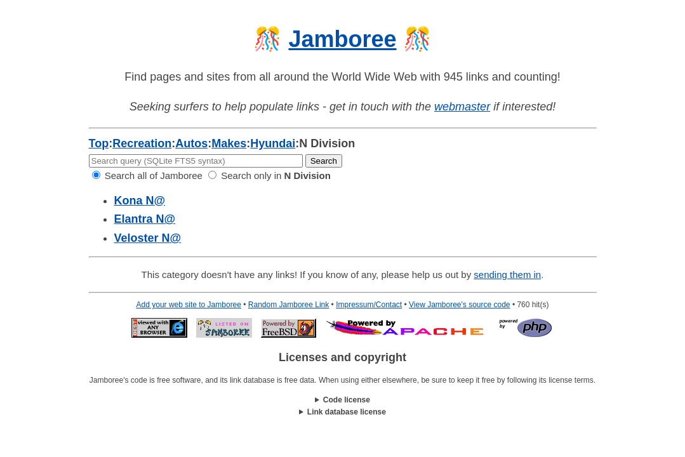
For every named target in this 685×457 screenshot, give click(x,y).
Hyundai (272, 143)
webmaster (462, 106)
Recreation (141, 143)
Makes (228, 143)
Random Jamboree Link (288, 304)
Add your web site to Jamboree (188, 304)
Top (99, 143)
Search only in (269, 175)
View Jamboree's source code (459, 304)
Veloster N (148, 238)
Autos (191, 143)
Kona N (140, 200)
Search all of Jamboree (147, 175)
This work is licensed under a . (343, 412)
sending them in (507, 274)
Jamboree (342, 39)
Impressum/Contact (369, 304)
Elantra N (145, 219)
